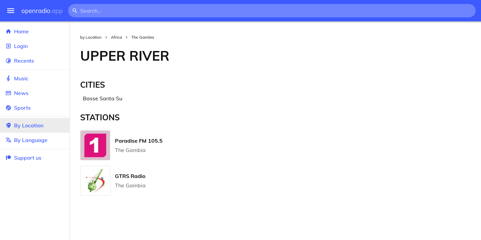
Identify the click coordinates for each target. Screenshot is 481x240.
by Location (91, 37)
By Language (34, 140)
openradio (42, 11)
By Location (34, 125)
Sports (34, 107)
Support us (23, 157)
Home (34, 31)
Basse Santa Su (102, 98)
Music (34, 78)
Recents (34, 60)
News (34, 93)
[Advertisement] (330, 55)
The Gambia (142, 37)
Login (34, 46)
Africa (116, 37)
